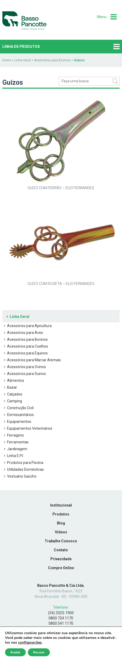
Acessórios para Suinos (24, 374)
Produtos (60, 514)
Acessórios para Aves (22, 332)
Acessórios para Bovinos (52, 60)
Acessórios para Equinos (25, 353)
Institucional (61, 505)
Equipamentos (16, 421)
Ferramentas (15, 442)
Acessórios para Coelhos (25, 346)
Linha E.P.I (12, 456)
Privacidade (61, 559)
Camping (12, 401)
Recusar (39, 652)
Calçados (12, 394)
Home (6, 60)
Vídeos (61, 532)
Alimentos (13, 380)
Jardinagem (14, 449)
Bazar (9, 387)
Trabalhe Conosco (61, 541)
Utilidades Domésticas (23, 469)
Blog (61, 523)
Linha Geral (22, 60)
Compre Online (61, 568)
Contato (61, 550)
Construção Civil (18, 408)
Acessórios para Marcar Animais (31, 360)
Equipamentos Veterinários (27, 428)
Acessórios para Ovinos (24, 367)
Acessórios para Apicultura (27, 326)
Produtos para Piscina (22, 462)
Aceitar (15, 652)
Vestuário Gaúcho (19, 476)
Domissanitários (18, 415)
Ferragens (13, 435)
